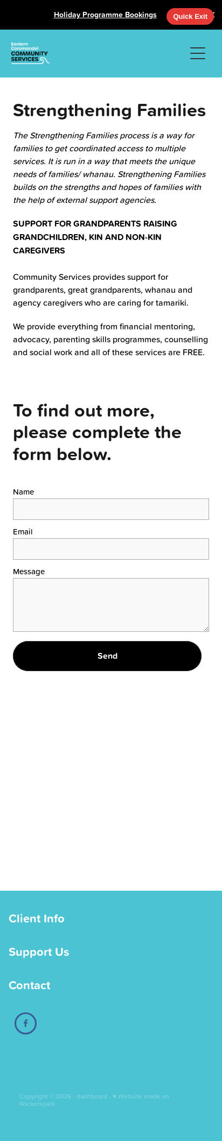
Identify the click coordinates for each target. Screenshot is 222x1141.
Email (23, 531)
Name (23, 492)
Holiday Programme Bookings (105, 14)
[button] (198, 53)
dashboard (92, 1096)
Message (29, 571)
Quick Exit (190, 16)
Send (107, 656)
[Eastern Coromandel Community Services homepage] (98, 53)
